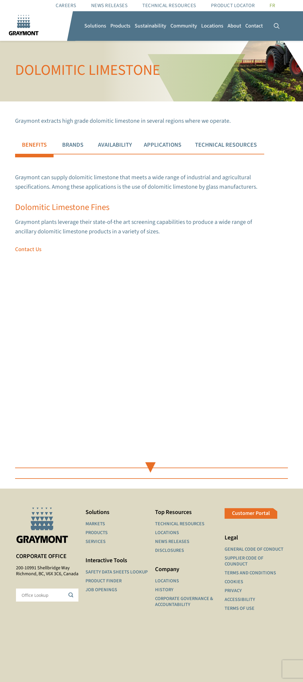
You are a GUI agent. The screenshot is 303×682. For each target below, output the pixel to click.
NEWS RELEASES (172, 541)
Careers (66, 5)
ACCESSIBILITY (240, 599)
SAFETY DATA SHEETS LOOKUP (117, 572)
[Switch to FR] (272, 5)
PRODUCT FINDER (104, 581)
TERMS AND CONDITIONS (250, 573)
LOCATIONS (167, 533)
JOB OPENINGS (101, 590)
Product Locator (233, 5)
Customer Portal (251, 513)
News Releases (109, 5)
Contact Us (28, 249)
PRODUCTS (97, 533)
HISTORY (164, 590)
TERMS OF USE (239, 608)
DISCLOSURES (169, 550)
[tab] (34, 145)
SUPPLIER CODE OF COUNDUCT (244, 561)
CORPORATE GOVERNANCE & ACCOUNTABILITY (184, 601)
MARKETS (95, 524)
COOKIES (234, 582)
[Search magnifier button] (72, 595)
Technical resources (169, 5)
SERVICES (96, 541)
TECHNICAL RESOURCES (179, 524)
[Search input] (43, 595)
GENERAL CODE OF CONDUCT (254, 549)
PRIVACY (233, 591)
